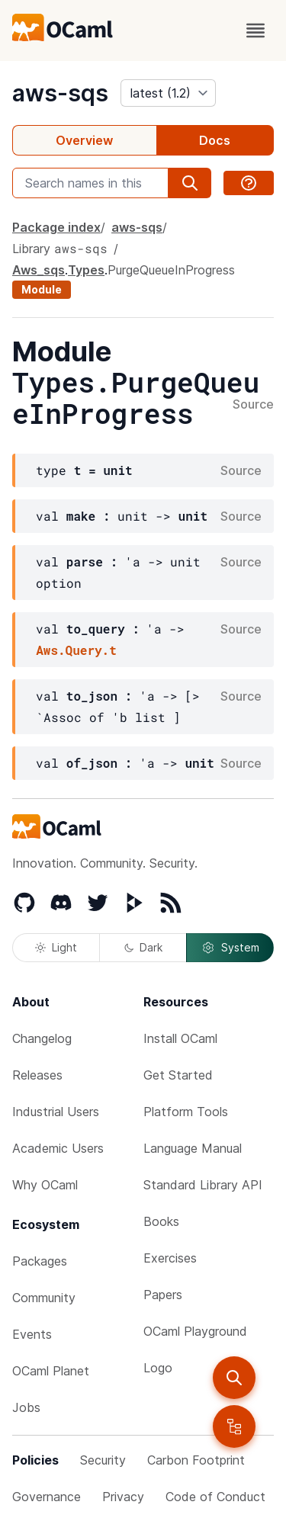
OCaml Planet (50, 1370)
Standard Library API (202, 1184)
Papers (162, 1294)
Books (161, 1221)
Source (253, 405)
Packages (39, 1261)
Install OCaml (180, 1038)
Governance (46, 1496)
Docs (214, 140)
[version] (168, 93)
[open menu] (255, 30)
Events (32, 1334)
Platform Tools (185, 1111)
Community (44, 1297)
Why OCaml (45, 1184)
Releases (37, 1075)
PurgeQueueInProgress (171, 270)
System (230, 948)
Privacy (123, 1496)
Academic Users (58, 1148)
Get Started (178, 1075)
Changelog (42, 1038)
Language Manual (192, 1148)
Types (86, 270)
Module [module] (41, 289)
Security (103, 1460)
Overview (84, 140)
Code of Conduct (215, 1496)
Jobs (26, 1407)
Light (56, 947)
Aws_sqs (38, 270)
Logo (157, 1367)
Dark (143, 947)
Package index (56, 227)
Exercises (170, 1258)
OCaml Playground (195, 1331)
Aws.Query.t (76, 650)
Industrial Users (55, 1111)
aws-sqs (60, 93)
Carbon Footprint (196, 1460)
